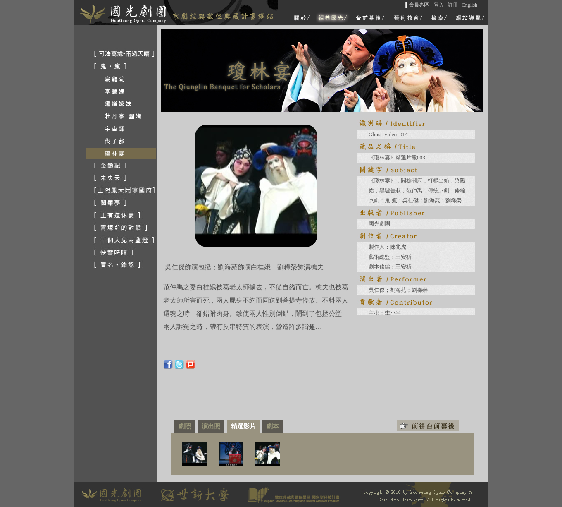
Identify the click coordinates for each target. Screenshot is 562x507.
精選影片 (243, 426)
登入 (439, 5)
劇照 (185, 426)
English (469, 5)
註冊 (453, 5)
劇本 (273, 426)
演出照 (211, 426)
